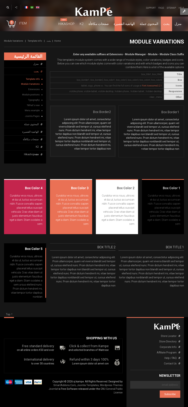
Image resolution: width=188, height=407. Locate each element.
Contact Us (170, 363)
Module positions (31, 94)
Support (151, 8)
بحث (49, 40)
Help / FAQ (170, 358)
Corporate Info (168, 347)
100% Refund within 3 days (89, 359)
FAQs (161, 8)
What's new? (33, 105)
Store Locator (169, 336)
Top (8, 314)
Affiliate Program (167, 352)
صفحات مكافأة (31, 139)
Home (57, 40)
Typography (34, 100)
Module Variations (30, 84)
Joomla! (53, 388)
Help (181, 8)
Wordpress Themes (111, 385)
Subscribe (170, 394)
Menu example (32, 110)
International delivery (39, 359)
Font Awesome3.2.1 (152, 85)
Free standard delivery (38, 346)
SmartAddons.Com (64, 385)
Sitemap (171, 8)
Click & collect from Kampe (89, 346)
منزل (36, 63)
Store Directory (168, 341)
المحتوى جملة (31, 124)
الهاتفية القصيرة (30, 131)
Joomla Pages (32, 116)
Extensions (34, 89)
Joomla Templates (88, 385)
